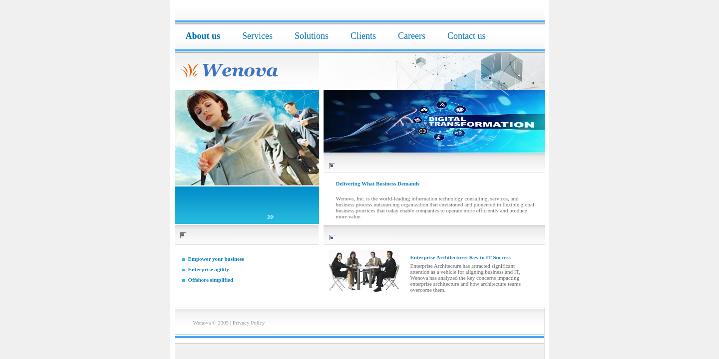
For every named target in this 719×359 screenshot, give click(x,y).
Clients (363, 36)
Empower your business (216, 259)
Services (257, 36)
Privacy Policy (249, 323)
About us (203, 36)
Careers (411, 36)
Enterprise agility (208, 269)
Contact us (466, 36)
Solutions (312, 36)
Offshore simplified (211, 280)
